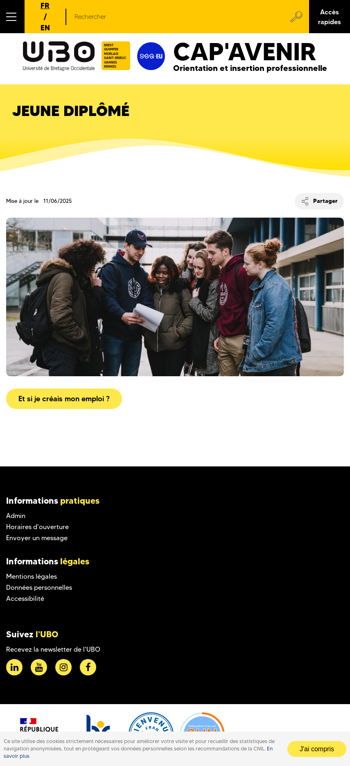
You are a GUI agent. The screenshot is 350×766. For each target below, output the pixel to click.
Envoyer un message (37, 538)
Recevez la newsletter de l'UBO (53, 649)
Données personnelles (39, 587)
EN (45, 27)
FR (45, 5)
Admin (15, 516)
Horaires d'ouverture (37, 527)
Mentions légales (31, 576)
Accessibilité (25, 598)
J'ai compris (317, 749)
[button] (12, 16)
